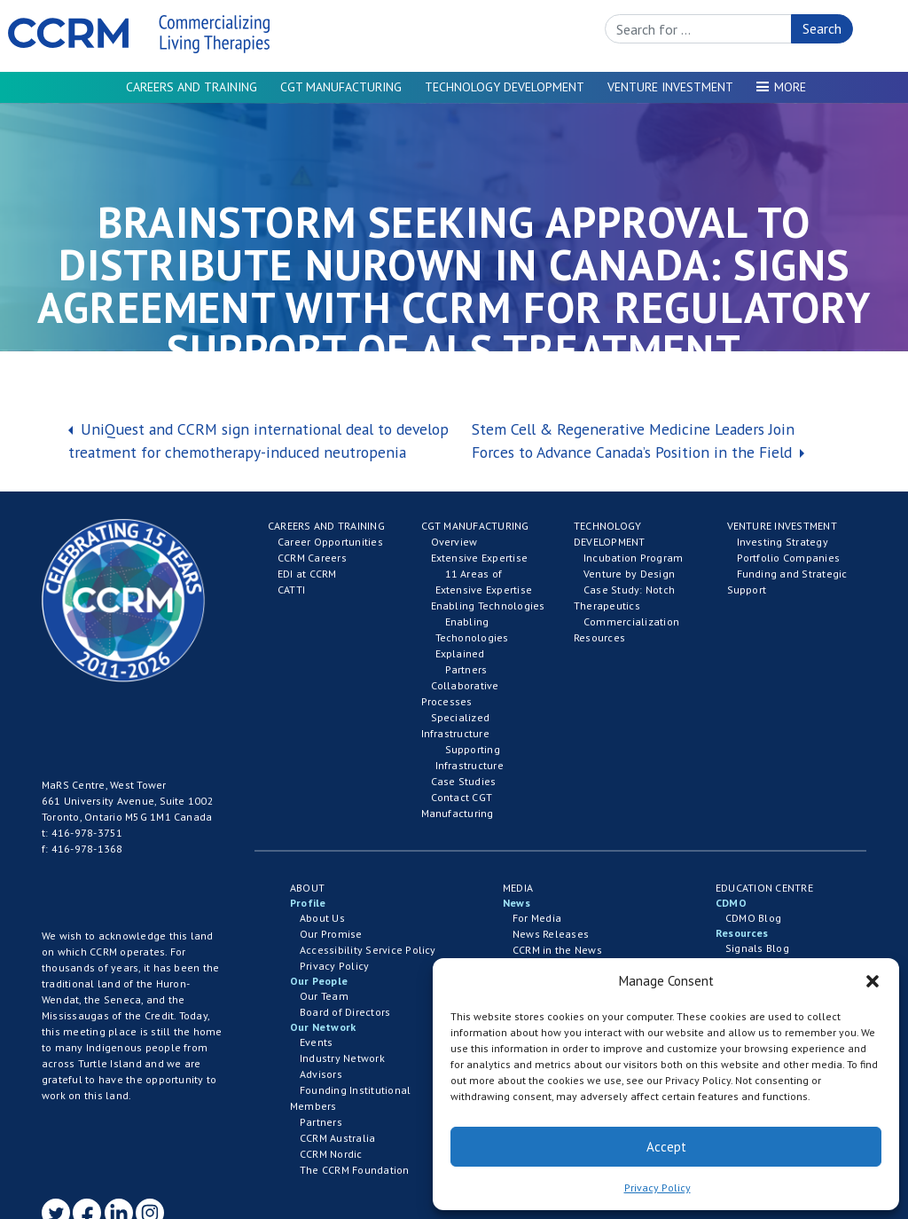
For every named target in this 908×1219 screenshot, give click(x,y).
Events (316, 1042)
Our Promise (331, 933)
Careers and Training (191, 87)
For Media (537, 917)
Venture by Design (629, 573)
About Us (322, 917)
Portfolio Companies (789, 557)
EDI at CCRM (307, 573)
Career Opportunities (330, 541)
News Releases (551, 933)
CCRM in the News (557, 949)
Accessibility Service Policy (368, 949)
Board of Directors (345, 1011)
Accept (666, 1146)
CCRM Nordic (331, 1153)
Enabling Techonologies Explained (472, 637)
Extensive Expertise (479, 557)
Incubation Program (633, 557)
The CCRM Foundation (355, 1169)
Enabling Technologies (488, 605)
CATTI (291, 589)
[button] (872, 981)
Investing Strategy (782, 541)
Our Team (324, 996)
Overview (454, 541)
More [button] (790, 87)
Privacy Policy (657, 1187)
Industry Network (342, 1058)
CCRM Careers (312, 557)
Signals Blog (757, 948)
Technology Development (504, 87)
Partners (466, 669)
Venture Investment (670, 87)
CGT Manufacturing (341, 87)
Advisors (321, 1074)
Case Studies (464, 781)
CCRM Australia (337, 1137)
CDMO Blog (753, 917)
